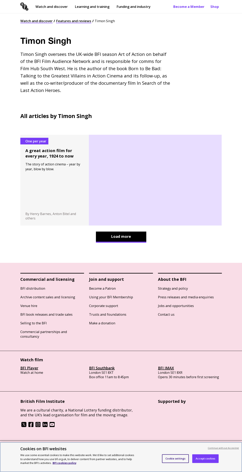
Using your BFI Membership (111, 297)
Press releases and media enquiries (186, 297)
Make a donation (102, 323)
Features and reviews (73, 21)
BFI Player (29, 367)
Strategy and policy (173, 288)
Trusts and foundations (107, 314)
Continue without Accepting (223, 447)
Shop (214, 6)
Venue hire (28, 305)
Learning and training (92, 6)
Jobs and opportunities (176, 305)
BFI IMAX (166, 367)
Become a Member (188, 6)
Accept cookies (205, 458)
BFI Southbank (102, 367)
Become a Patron (102, 288)
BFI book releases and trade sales (46, 314)
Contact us (166, 314)
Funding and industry (133, 6)
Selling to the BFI (33, 323)
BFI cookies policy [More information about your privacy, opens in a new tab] (64, 463)
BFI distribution (32, 288)
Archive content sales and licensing (47, 297)
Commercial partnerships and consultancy (43, 334)
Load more (121, 236)
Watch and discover (51, 6)
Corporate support (103, 305)
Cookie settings (175, 458)
